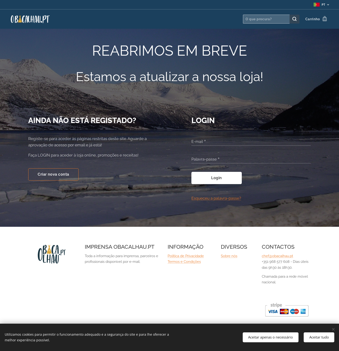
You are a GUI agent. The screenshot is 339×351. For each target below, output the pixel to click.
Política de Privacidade (186, 256)
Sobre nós (229, 256)
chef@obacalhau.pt (277, 256)
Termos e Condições (184, 262)
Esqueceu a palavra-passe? (216, 198)
